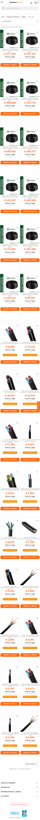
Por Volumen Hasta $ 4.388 (30, 501)
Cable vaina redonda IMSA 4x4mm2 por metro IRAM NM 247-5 (30, 342)
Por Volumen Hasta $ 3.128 (30, 745)
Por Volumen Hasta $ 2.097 (30, 452)
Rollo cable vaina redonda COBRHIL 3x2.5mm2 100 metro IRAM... (10, 51)
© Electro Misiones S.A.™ (16, 817)
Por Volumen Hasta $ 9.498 (10, 452)
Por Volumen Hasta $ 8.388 (30, 403)
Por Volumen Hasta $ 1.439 (10, 696)
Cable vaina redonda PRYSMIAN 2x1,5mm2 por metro (30, 440)
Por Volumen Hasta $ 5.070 (10, 550)
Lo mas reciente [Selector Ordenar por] (20, 22)
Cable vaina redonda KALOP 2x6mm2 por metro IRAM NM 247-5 (30, 635)
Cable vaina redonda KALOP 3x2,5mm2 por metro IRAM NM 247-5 (30, 588)
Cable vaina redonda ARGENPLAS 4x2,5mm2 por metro (10, 538)
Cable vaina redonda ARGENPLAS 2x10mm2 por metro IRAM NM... (10, 441)
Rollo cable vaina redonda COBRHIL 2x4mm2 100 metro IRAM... (30, 246)
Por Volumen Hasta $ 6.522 (10, 354)
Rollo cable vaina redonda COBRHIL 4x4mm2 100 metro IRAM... (10, 148)
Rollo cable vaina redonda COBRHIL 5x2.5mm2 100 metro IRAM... (10, 99)
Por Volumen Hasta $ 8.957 (10, 403)
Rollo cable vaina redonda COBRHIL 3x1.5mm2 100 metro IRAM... (10, 246)
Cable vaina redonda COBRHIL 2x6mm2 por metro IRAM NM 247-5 (30, 684)
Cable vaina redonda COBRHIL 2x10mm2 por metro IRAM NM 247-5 (30, 392)
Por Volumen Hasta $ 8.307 (30, 354)
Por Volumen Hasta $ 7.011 (10, 501)
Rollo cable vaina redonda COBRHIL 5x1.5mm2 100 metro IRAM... (30, 99)
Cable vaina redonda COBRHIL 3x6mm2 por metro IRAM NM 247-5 (10, 489)
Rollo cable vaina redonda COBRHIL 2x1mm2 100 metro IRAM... (30, 295)
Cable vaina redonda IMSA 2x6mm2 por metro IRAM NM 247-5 (10, 342)
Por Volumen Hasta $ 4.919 (30, 696)
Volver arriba (31, 764)
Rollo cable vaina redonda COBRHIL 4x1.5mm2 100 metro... (10, 196)
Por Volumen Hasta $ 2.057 (10, 647)
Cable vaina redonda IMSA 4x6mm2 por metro (10, 391)
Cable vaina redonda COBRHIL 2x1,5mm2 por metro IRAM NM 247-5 (10, 734)
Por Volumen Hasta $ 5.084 (30, 647)
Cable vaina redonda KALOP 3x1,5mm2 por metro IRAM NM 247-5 (10, 636)
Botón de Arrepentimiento (20, 804)
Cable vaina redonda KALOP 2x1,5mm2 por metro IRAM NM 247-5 (10, 685)
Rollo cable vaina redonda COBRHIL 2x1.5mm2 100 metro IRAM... (10, 295)
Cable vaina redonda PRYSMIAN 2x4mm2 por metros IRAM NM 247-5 (30, 490)
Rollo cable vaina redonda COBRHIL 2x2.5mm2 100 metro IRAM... (30, 51)
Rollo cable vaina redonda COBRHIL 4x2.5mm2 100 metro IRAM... (30, 148)
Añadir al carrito (10, 65)
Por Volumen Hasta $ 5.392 (30, 550)
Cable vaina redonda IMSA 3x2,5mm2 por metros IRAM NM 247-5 (30, 734)
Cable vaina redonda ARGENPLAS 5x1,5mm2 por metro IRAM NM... (10, 588)
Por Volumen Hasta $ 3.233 (30, 599)
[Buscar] (20, 8)
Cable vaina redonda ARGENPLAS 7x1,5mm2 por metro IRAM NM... (30, 539)
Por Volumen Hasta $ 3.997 (10, 599)
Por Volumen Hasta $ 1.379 (10, 745)
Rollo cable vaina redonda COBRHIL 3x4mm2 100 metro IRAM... (30, 197)
